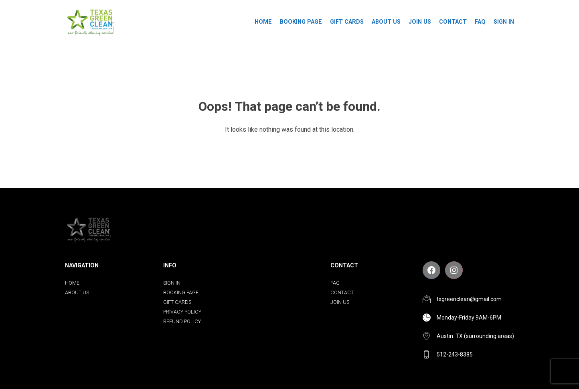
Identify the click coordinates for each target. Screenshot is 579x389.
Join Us (420, 21)
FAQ (480, 21)
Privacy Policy (182, 312)
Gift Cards (347, 21)
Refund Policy (182, 321)
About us (386, 21)
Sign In (504, 21)
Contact (453, 21)
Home (263, 21)
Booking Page (301, 21)
